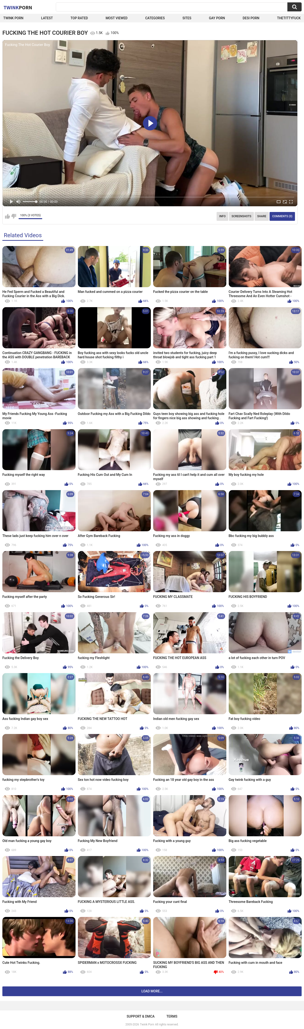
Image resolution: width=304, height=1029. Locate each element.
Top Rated (79, 18)
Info (222, 216)
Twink (18, 7)
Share (261, 216)
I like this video (7, 216)
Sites (186, 18)
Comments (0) (282, 216)
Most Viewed (117, 18)
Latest (47, 18)
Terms (171, 1016)
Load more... (152, 991)
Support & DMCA (140, 1016)
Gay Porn (217, 18)
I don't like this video (13, 216)
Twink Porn (13, 18)
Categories (155, 18)
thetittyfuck (289, 18)
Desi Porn (251, 18)
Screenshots (241, 216)
